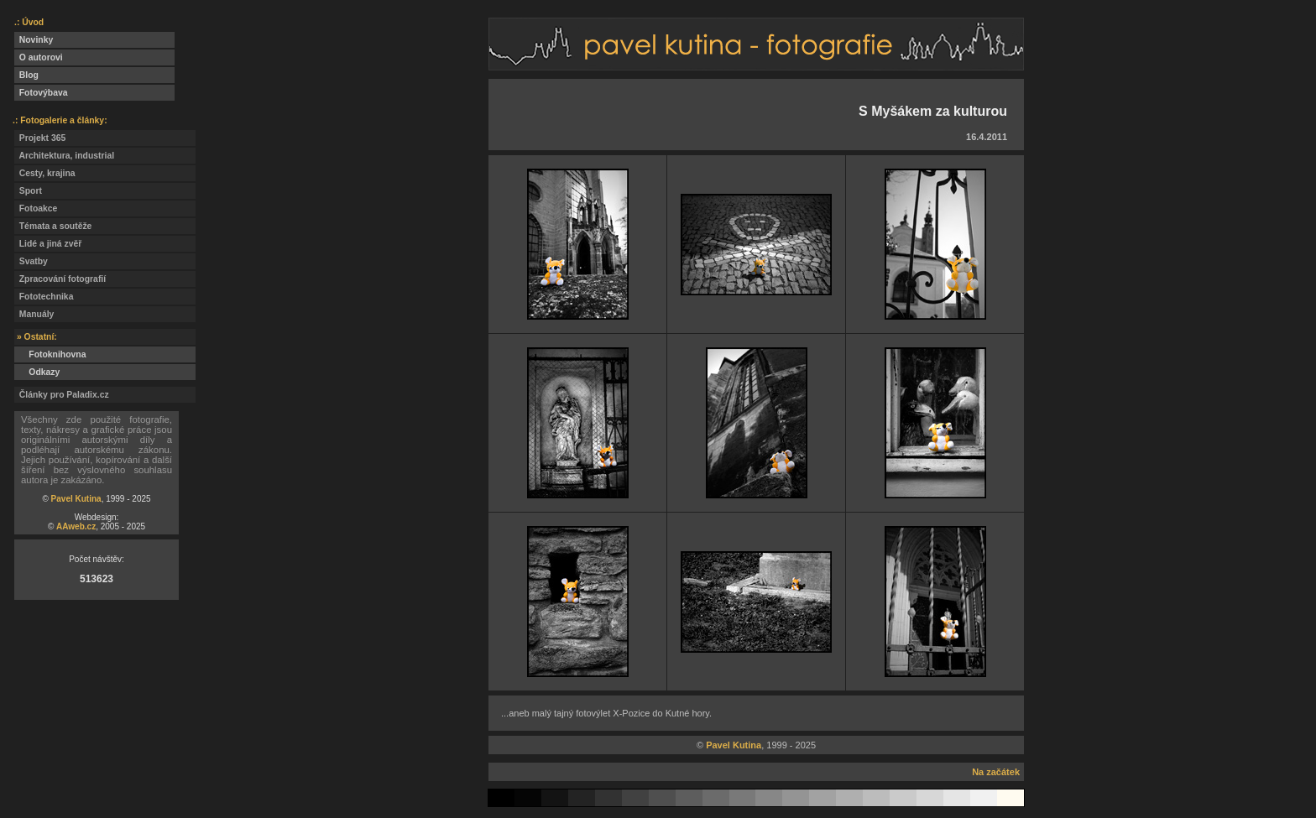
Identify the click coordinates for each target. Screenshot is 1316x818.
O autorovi (38, 57)
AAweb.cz (76, 526)
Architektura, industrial (64, 155)
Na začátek (996, 772)
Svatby (31, 261)
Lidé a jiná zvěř (47, 243)
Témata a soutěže (52, 226)
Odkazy (37, 372)
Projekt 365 (39, 138)
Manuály (34, 314)
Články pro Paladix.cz (61, 394)
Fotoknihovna (50, 354)
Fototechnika (43, 296)
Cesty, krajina (45, 173)
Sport (28, 190)
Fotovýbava (41, 92)
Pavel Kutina (76, 498)
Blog (26, 75)
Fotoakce (35, 208)
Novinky (33, 39)
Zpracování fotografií (60, 279)
